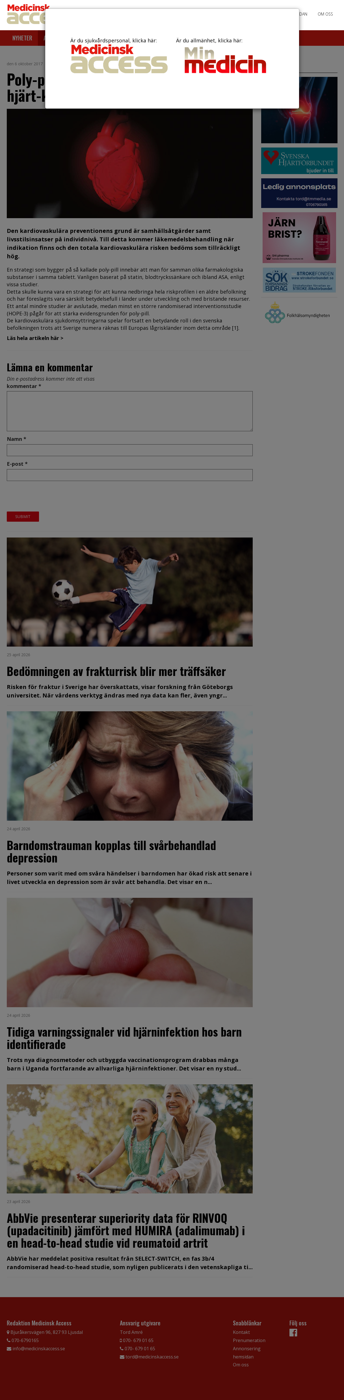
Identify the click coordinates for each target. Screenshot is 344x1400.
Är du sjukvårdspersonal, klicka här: (119, 55)
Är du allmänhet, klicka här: (224, 56)
